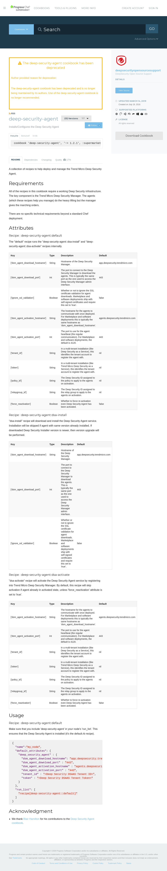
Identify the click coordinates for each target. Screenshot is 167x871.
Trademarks (17, 858)
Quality (63, 160)
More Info (88, 8)
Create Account (133, 8)
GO (152, 29)
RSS (12, 114)
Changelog (46, 160)
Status (128, 864)
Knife (35, 136)
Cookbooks (42, 8)
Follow (94, 125)
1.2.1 (74, 118)
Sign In (153, 8)
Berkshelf (25, 136)
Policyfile (14, 136)
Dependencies (31, 160)
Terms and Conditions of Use (61, 864)
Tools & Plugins (66, 8)
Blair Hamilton (31, 819)
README (15, 160)
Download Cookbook (139, 135)
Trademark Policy (115, 864)
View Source (124, 90)
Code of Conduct (38, 864)
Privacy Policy (82, 864)
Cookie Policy (98, 864)
